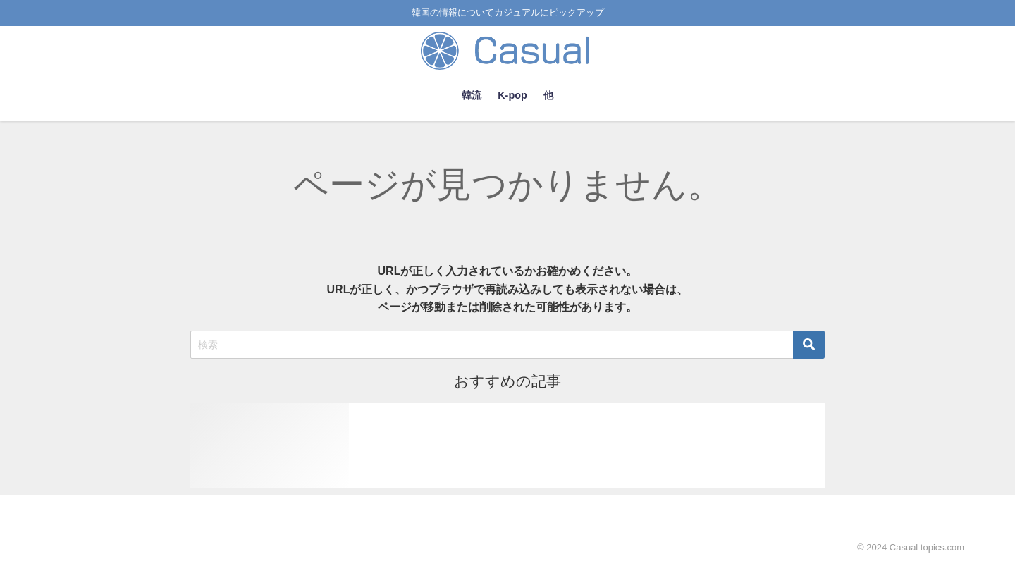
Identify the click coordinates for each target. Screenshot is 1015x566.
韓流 (471, 95)
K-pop (512, 95)
